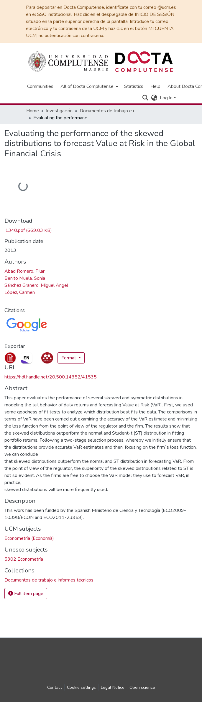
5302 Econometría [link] (23, 559)
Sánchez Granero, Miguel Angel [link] (36, 285)
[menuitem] (88, 86)
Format (69, 358)
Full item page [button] (25, 593)
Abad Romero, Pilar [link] (24, 271)
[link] (28, 230)
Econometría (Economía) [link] (29, 538)
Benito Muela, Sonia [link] (24, 278)
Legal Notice (112, 687)
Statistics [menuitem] (133, 86)
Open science (142, 687)
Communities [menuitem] (40, 86)
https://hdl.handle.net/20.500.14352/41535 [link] (50, 377)
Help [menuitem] (155, 86)
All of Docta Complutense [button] (87, 86)
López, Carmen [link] (19, 292)
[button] (145, 97)
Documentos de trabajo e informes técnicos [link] (109, 111)
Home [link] (32, 111)
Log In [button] (167, 98)
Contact (54, 687)
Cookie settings (81, 687)
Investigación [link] (59, 111)
